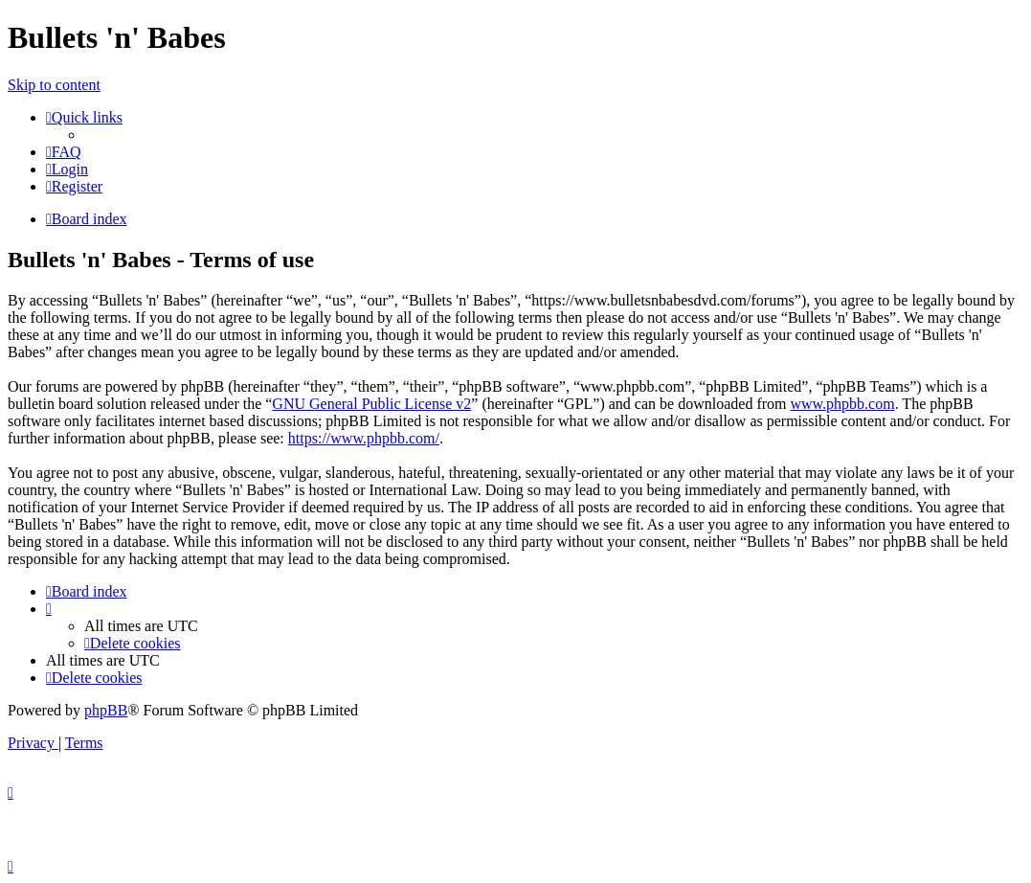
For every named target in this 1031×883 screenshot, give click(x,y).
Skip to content (54, 85)
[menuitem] (63, 152)
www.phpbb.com (842, 404)
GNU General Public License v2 (371, 404)
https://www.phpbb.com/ (363, 438)
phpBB (105, 710)
